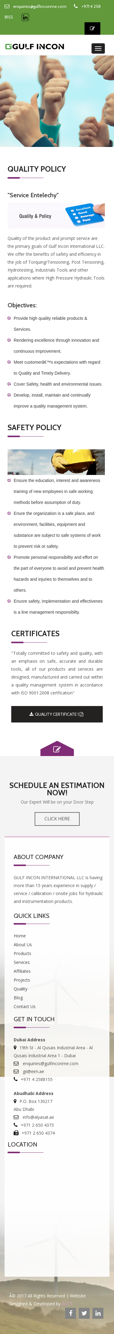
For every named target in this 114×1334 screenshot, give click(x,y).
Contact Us (25, 1006)
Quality (20, 989)
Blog (18, 998)
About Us (23, 944)
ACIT (67, 1304)
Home (20, 936)
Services (22, 962)
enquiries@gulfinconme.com (40, 6)
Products (22, 953)
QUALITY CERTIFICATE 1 (56, 714)
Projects (22, 980)
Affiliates (22, 971)
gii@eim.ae (33, 1071)
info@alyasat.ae (38, 1117)
